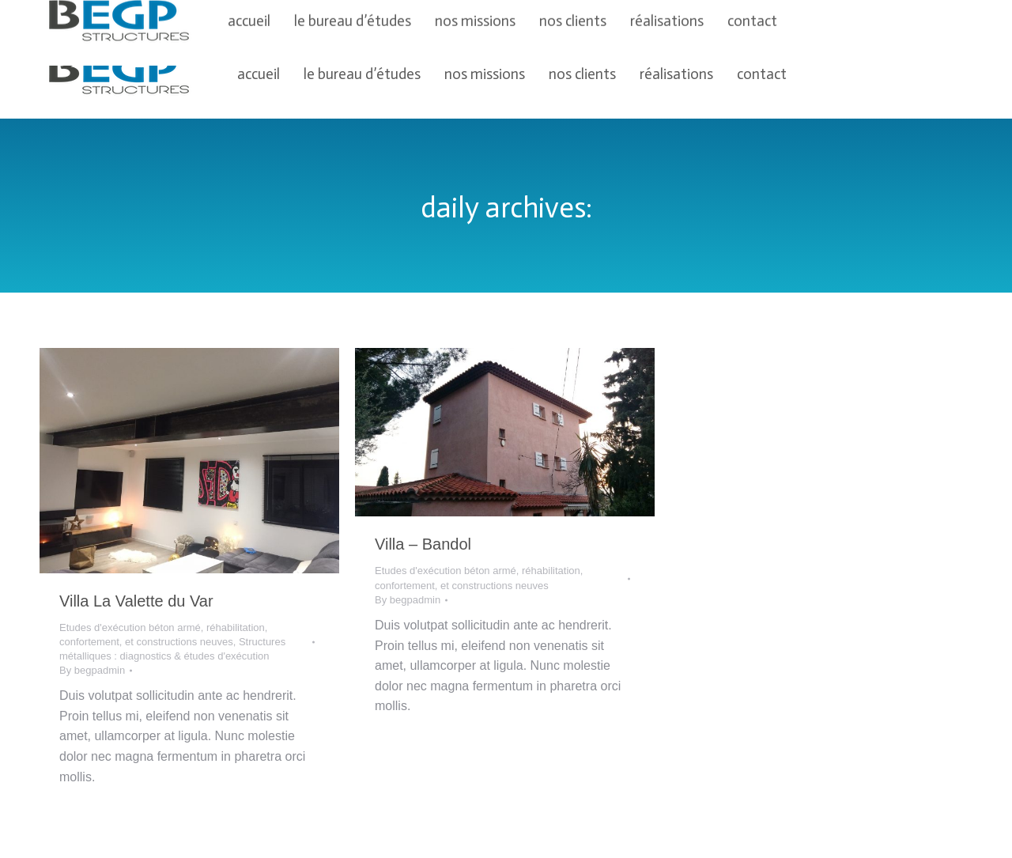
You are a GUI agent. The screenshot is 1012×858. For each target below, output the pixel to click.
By (92, 670)
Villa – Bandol (423, 544)
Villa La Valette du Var (136, 601)
